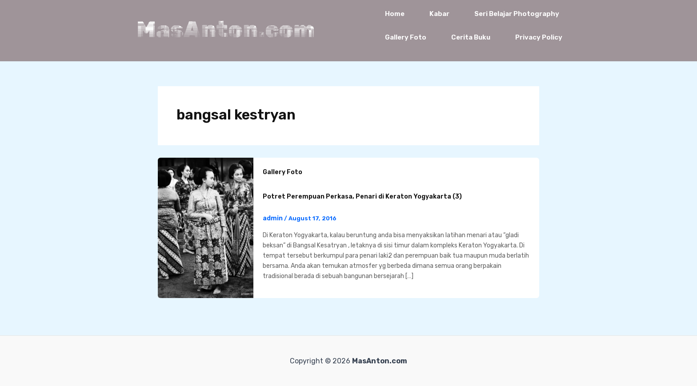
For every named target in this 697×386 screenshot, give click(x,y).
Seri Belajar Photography (516, 14)
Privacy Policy (538, 37)
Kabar (439, 14)
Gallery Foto (405, 37)
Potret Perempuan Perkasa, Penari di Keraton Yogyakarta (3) (362, 196)
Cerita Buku (470, 37)
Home (395, 14)
